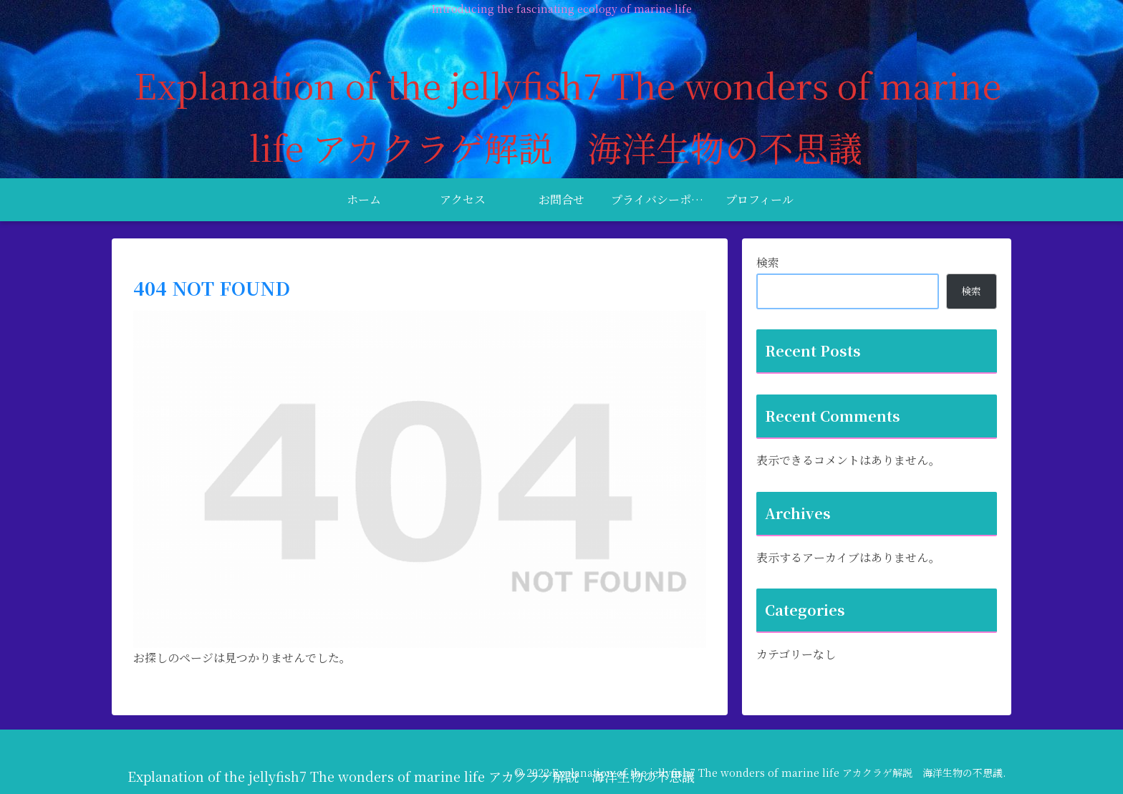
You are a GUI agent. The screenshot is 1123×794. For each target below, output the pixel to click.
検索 (767, 262)
